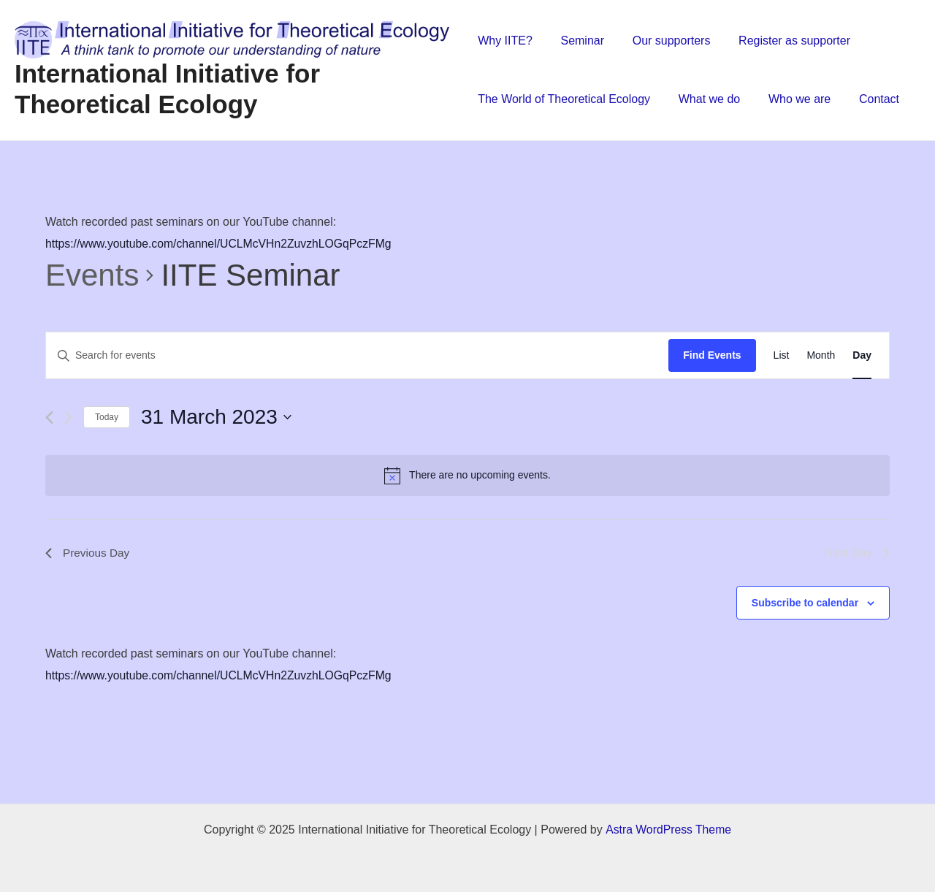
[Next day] (68, 417)
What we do (704, 99)
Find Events (712, 355)
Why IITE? (505, 40)
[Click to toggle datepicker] (216, 417)
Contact (864, 99)
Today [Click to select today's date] (106, 417)
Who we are (790, 99)
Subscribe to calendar (805, 603)
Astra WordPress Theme (668, 829)
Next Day (857, 552)
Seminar (578, 40)
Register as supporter (780, 40)
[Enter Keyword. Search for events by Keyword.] (357, 355)
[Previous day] (49, 417)
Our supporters (661, 40)
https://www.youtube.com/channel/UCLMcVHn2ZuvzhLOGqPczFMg (221, 243)
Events (92, 275)
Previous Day (88, 552)
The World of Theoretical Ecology (564, 99)
